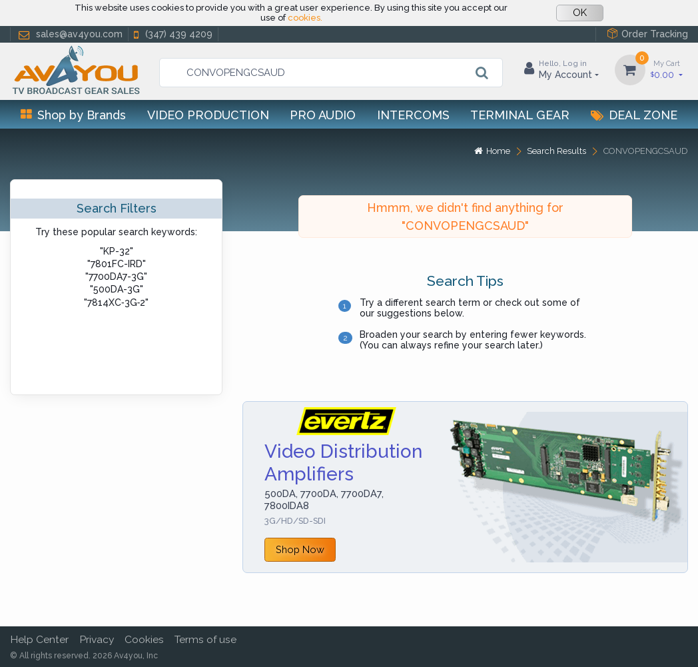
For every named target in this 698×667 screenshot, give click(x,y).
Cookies (144, 639)
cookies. (305, 18)
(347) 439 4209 (171, 34)
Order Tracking (647, 33)
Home (492, 151)
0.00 (667, 69)
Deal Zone (634, 115)
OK (580, 13)
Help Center (39, 639)
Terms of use (205, 639)
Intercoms (413, 115)
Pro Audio (323, 115)
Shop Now (300, 549)
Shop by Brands (73, 115)
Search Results (556, 151)
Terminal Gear (519, 115)
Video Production (208, 115)
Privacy (96, 639)
